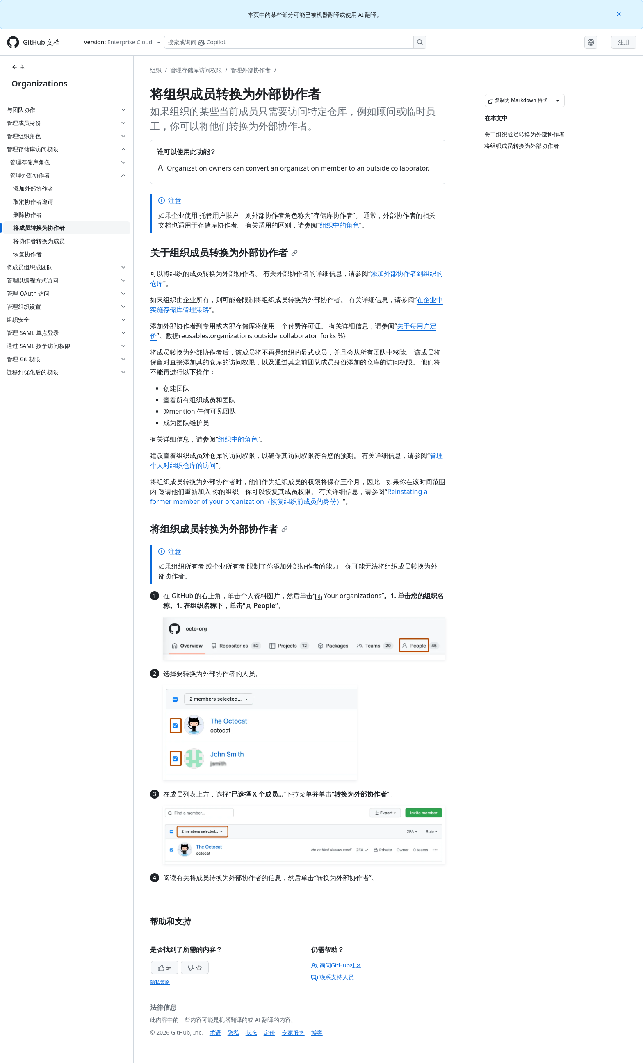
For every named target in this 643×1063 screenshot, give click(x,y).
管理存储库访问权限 (196, 70)
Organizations (39, 83)
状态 (251, 1032)
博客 (317, 1032)
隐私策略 (160, 982)
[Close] (619, 13)
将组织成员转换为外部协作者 (219, 528)
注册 (623, 42)
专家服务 (293, 1032)
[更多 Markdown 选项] (558, 100)
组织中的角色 (339, 225)
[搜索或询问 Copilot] (295, 42)
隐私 (233, 1032)
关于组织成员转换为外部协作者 (224, 252)
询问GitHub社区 (336, 965)
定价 (269, 1032)
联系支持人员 (332, 977)
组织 (156, 70)
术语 (215, 1032)
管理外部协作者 (250, 70)
